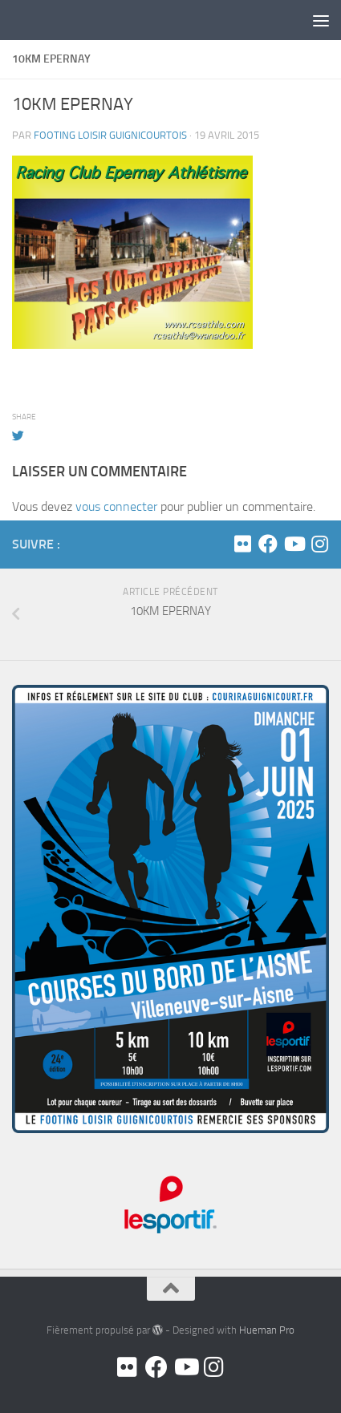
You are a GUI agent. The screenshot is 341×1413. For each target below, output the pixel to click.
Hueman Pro (266, 1330)
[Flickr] (242, 543)
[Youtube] (293, 543)
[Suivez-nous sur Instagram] (319, 543)
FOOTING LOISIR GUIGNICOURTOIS (110, 135)
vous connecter (116, 506)
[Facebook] (268, 543)
